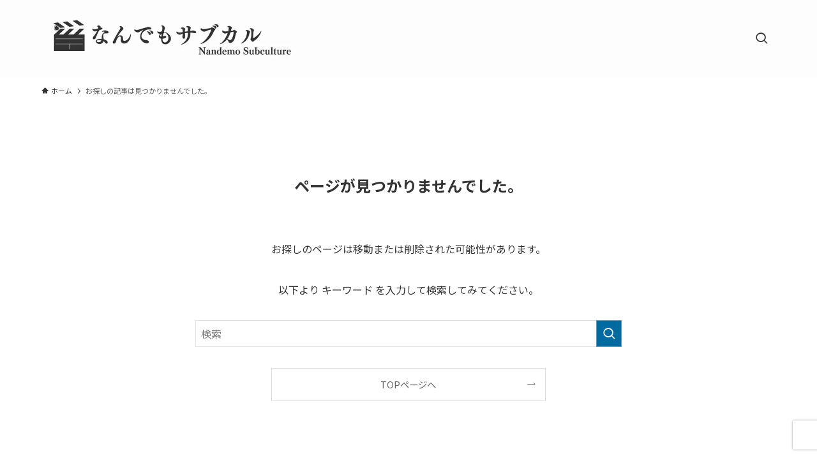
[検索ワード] (408, 333)
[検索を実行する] (609, 333)
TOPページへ (408, 384)
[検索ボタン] (761, 39)
